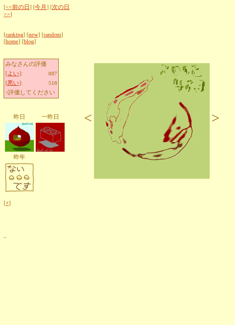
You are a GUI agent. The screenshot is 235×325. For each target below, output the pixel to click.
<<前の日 (17, 7)
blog (29, 41)
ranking (14, 35)
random (52, 35)
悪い (13, 83)
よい (13, 73)
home (11, 41)
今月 (41, 7)
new (33, 35)
